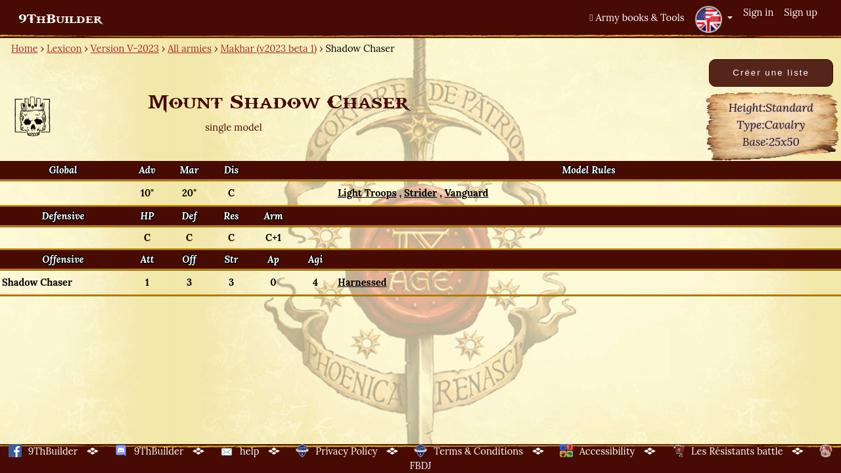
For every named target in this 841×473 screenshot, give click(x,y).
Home (24, 48)
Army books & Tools (636, 17)
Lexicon (64, 48)
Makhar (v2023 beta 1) (268, 48)
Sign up (800, 12)
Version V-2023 (125, 48)
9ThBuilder (60, 19)
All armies (190, 48)
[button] (713, 19)
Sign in (758, 12)
